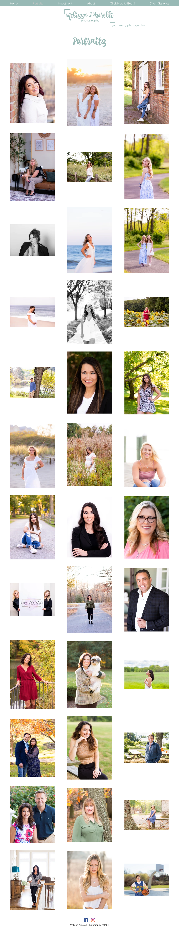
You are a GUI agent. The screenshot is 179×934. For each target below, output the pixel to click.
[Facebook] (86, 920)
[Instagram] (93, 920)
